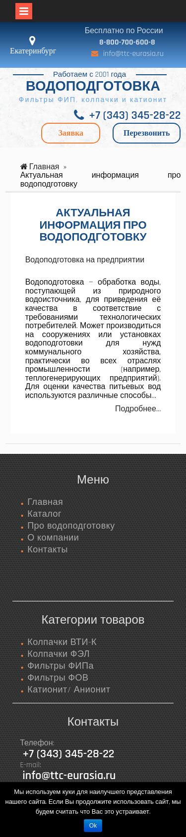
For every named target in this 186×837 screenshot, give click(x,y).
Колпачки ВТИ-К (62, 642)
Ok (93, 825)
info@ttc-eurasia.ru (133, 54)
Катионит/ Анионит (68, 689)
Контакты (47, 549)
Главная (45, 502)
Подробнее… (138, 409)
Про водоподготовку (71, 526)
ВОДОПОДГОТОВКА (93, 86)
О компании (53, 537)
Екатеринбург (33, 51)
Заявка (70, 133)
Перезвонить (147, 133)
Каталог (44, 514)
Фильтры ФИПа (60, 666)
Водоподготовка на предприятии (85, 260)
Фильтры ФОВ (57, 678)
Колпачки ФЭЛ (58, 654)
